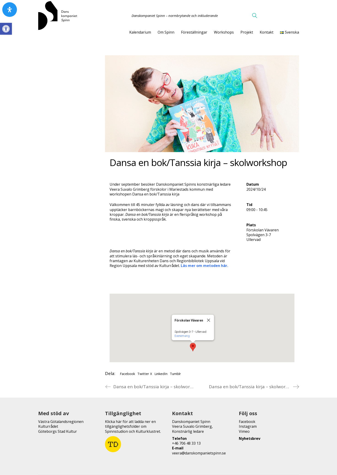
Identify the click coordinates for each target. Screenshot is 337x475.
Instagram (248, 426)
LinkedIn (160, 373)
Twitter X (144, 373)
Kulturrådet (48, 426)
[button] (6, 29)
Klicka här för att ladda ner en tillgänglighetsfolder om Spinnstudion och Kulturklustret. (133, 426)
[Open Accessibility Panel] (9, 9)
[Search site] (254, 16)
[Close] (208, 320)
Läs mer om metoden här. (204, 265)
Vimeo (244, 431)
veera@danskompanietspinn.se (199, 453)
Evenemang (181, 336)
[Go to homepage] (57, 15)
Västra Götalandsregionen (61, 421)
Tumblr (175, 373)
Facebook (127, 373)
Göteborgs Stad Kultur (57, 431)
